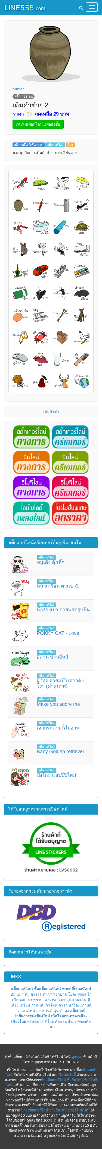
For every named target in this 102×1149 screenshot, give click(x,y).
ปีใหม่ (49, 1021)
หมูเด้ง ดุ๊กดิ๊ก (50, 562)
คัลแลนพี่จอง (65, 1021)
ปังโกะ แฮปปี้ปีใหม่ (56, 775)
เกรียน (25, 1005)
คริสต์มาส (35, 1021)
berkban (18, 89)
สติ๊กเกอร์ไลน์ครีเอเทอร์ (28, 144)
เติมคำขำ (51, 411)
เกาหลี (86, 1005)
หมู (27, 994)
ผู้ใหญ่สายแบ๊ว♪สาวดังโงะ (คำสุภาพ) (60, 683)
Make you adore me (58, 704)
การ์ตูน (51, 1005)
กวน (34, 1005)
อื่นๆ (70, 144)
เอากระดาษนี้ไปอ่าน (58, 728)
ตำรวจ (36, 994)
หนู (42, 1005)
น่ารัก (52, 1000)
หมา (61, 1000)
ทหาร (47, 994)
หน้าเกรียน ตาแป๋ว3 (58, 586)
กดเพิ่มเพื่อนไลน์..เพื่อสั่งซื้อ (38, 124)
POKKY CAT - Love (58, 633)
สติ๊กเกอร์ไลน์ (55, 144)
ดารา (62, 1005)
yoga (82, 994)
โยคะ (72, 994)
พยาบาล (60, 994)
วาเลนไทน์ (26, 1010)
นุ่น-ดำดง (61, 1010)
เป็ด (15, 1000)
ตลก (22, 1000)
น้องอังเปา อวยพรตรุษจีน (63, 609)
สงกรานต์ (44, 1010)
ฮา (29, 1000)
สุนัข (70, 1000)
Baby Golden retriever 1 (62, 751)
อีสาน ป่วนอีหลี (52, 657)
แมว (20, 994)
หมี (13, 994)
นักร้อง (74, 1005)
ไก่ (89, 994)
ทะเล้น (80, 1000)
